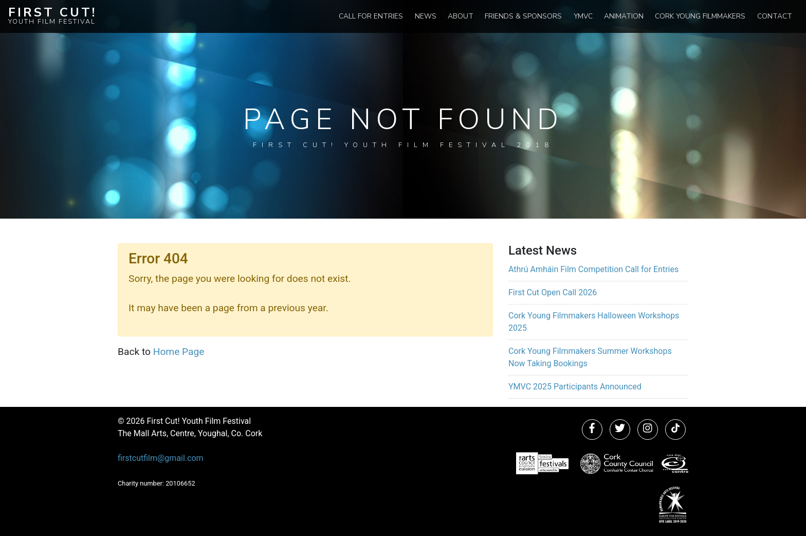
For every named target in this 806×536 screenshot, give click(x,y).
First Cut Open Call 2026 (552, 292)
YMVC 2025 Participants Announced (575, 386)
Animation (624, 16)
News (425, 16)
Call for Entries (371, 16)
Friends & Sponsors (523, 16)
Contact (774, 16)
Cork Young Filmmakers (700, 16)
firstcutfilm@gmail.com (161, 458)
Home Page (179, 352)
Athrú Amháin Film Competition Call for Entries (593, 269)
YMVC (583, 16)
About (460, 16)
